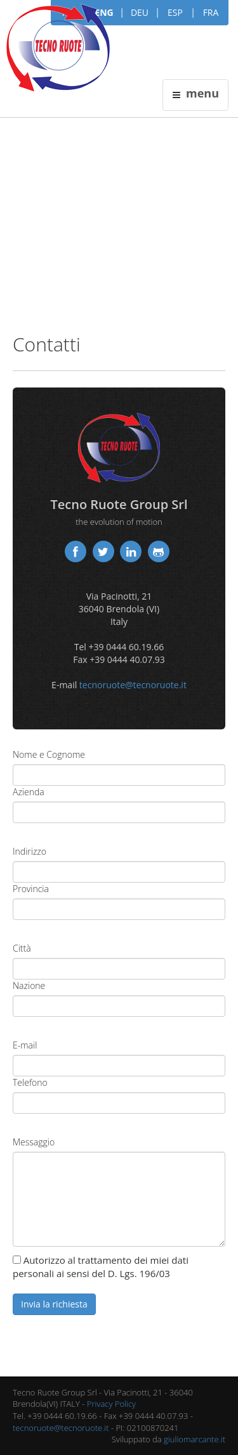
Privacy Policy (111, 1403)
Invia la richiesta (54, 1304)
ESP (175, 12)
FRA (211, 12)
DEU (140, 12)
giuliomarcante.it (194, 1439)
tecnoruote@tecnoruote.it (133, 685)
